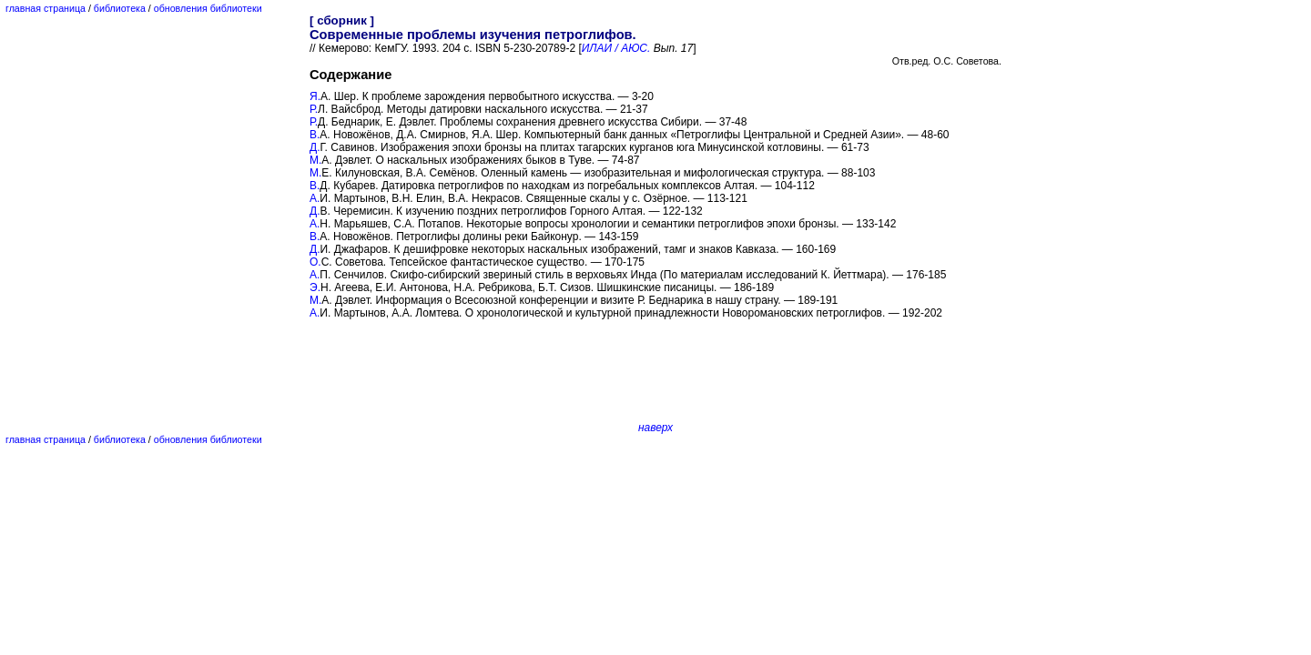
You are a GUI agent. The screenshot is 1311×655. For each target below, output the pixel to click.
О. (315, 262)
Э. (315, 287)
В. (315, 134)
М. (315, 160)
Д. (315, 147)
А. (315, 198)
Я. (315, 96)
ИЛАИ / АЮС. (616, 48)
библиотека (120, 8)
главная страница (45, 8)
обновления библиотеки (208, 8)
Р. (314, 109)
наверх (655, 427)
